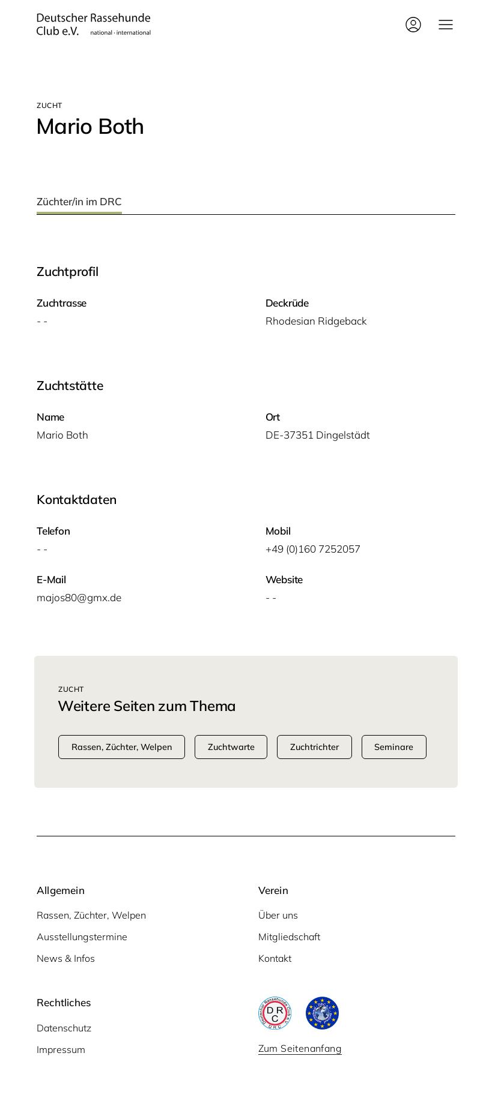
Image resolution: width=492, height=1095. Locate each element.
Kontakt (274, 958)
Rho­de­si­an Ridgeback (316, 320)
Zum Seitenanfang (300, 1048)
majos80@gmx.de (79, 597)
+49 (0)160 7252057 (313, 548)
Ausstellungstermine (82, 937)
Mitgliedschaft (289, 937)
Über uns (278, 915)
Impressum (61, 1049)
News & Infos (66, 958)
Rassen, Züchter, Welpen (91, 915)
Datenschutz (64, 1028)
